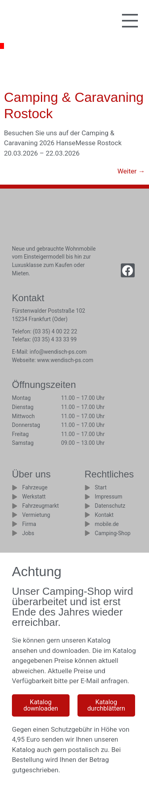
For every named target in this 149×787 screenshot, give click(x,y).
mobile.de (106, 524)
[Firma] (14, 524)
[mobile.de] (87, 524)
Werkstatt (34, 496)
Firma (29, 524)
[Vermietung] (14, 515)
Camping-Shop (112, 533)
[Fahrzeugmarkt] (14, 506)
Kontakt (104, 515)
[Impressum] (87, 497)
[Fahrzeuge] (14, 488)
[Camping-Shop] (87, 533)
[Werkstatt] (14, 497)
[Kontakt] (87, 515)
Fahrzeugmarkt (40, 506)
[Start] (87, 488)
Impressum (108, 496)
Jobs (28, 533)
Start (100, 487)
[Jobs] (14, 533)
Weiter (131, 171)
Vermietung (36, 515)
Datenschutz (110, 506)
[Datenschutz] (87, 506)
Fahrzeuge (35, 487)
